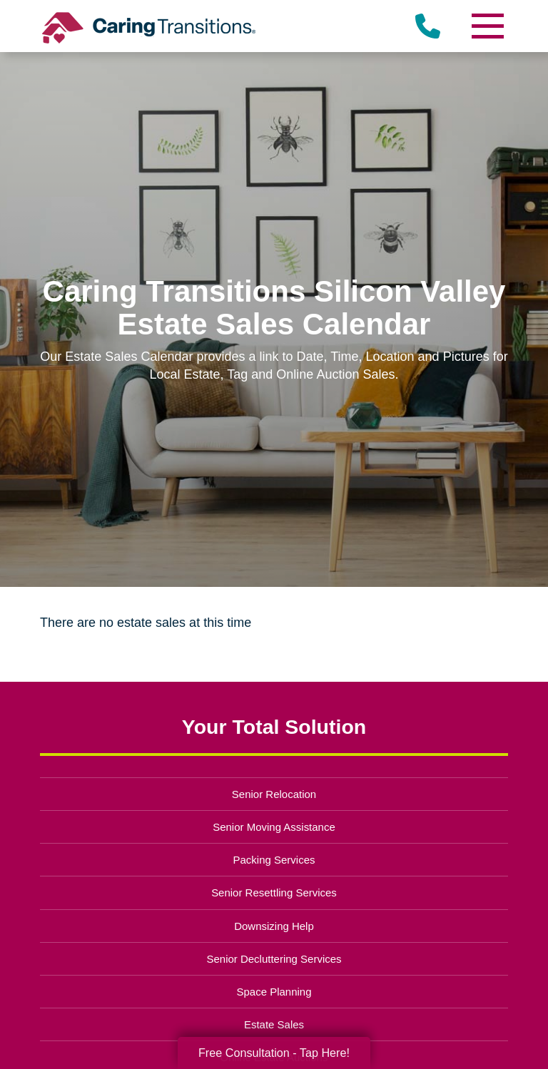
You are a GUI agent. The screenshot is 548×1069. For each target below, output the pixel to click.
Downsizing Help (274, 926)
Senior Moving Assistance (274, 827)
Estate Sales (274, 1024)
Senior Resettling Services (274, 892)
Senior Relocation (274, 794)
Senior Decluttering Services (273, 959)
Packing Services (274, 860)
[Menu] (486, 26)
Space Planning (274, 992)
